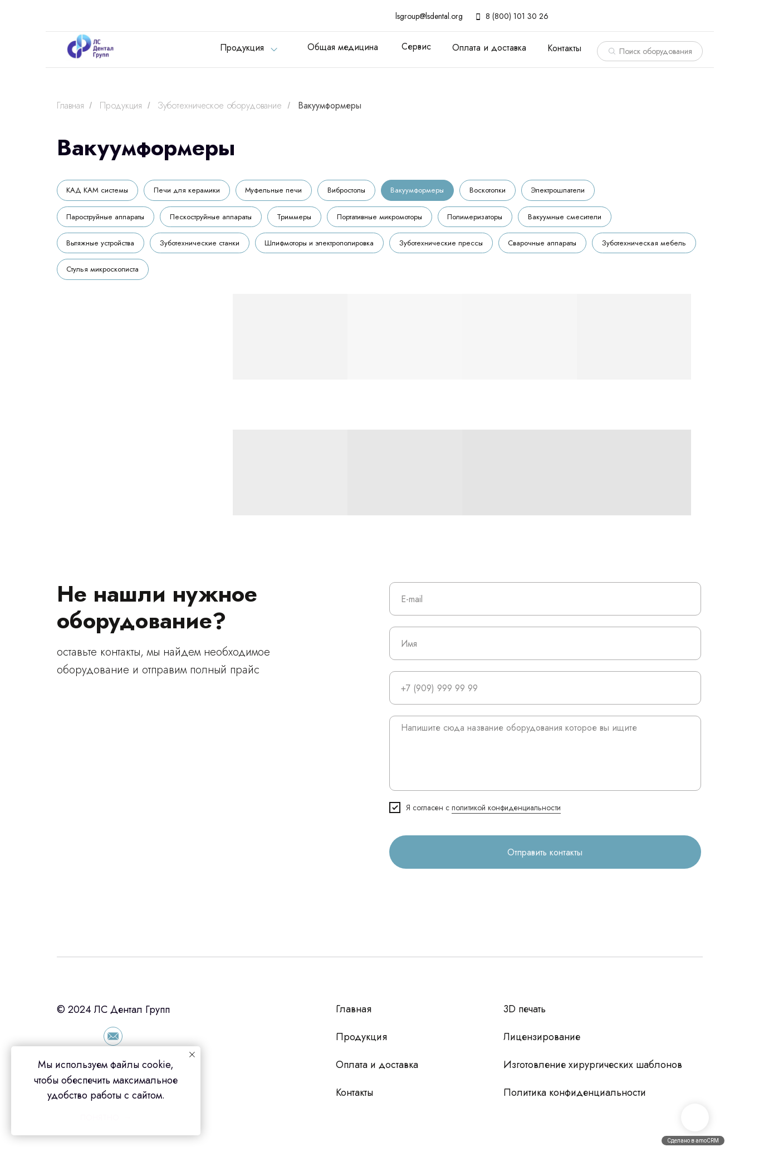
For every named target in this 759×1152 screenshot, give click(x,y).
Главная (70, 105)
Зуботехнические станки (206, 246)
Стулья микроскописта (216, 274)
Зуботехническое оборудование (220, 105)
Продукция (242, 47)
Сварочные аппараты (559, 246)
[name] (545, 649)
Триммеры (304, 218)
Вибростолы (354, 190)
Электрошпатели (575, 190)
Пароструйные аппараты (108, 218)
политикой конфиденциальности (506, 813)
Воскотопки (501, 190)
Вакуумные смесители (587, 218)
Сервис (416, 46)
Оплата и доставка (489, 47)
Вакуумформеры (329, 105)
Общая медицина (342, 47)
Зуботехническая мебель (109, 274)
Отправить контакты (544, 857)
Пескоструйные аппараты (217, 218)
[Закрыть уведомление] (192, 1054)
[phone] (545, 694)
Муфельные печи (279, 190)
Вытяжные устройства (103, 246)
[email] (545, 605)
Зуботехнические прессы (455, 246)
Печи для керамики (191, 190)
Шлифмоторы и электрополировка (329, 246)
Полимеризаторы (494, 218)
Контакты (564, 48)
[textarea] (545, 759)
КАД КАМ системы (99, 190)
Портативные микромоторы (393, 218)
